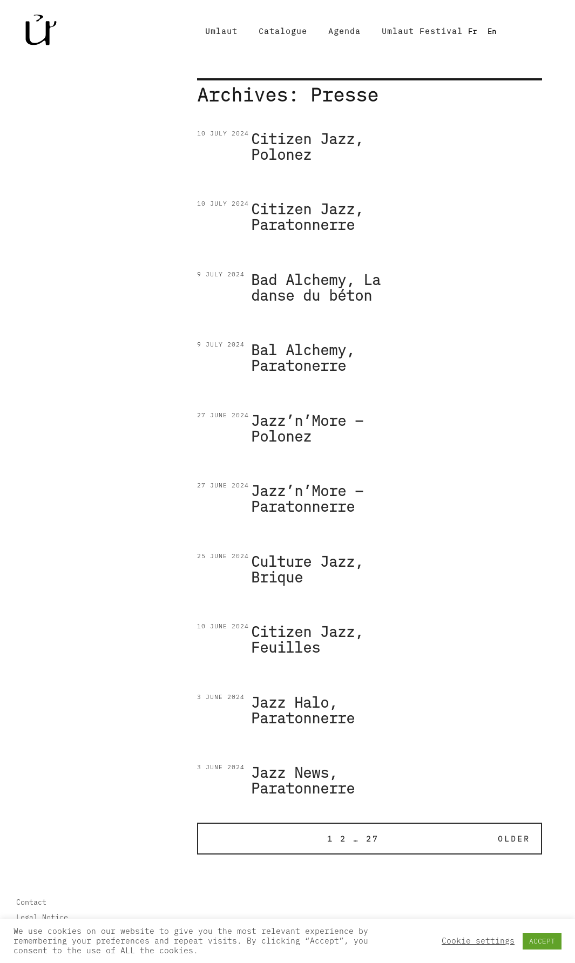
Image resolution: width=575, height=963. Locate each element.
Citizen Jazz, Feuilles (307, 639)
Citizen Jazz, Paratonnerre (307, 217)
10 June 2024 (223, 626)
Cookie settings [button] (478, 941)
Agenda (344, 31)
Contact (31, 902)
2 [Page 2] (343, 838)
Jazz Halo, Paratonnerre (303, 710)
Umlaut (221, 31)
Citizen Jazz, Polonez (307, 147)
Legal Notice (42, 917)
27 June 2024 (223, 415)
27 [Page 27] (372, 838)
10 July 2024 (223, 133)
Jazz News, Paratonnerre (303, 780)
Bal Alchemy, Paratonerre (303, 358)
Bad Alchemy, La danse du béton (316, 287)
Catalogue (283, 31)
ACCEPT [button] (542, 941)
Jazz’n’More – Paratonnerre (307, 499)
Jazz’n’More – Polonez (307, 428)
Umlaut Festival (422, 31)
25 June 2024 (223, 556)
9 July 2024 (221, 274)
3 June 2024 (221, 697)
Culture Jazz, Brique (307, 569)
